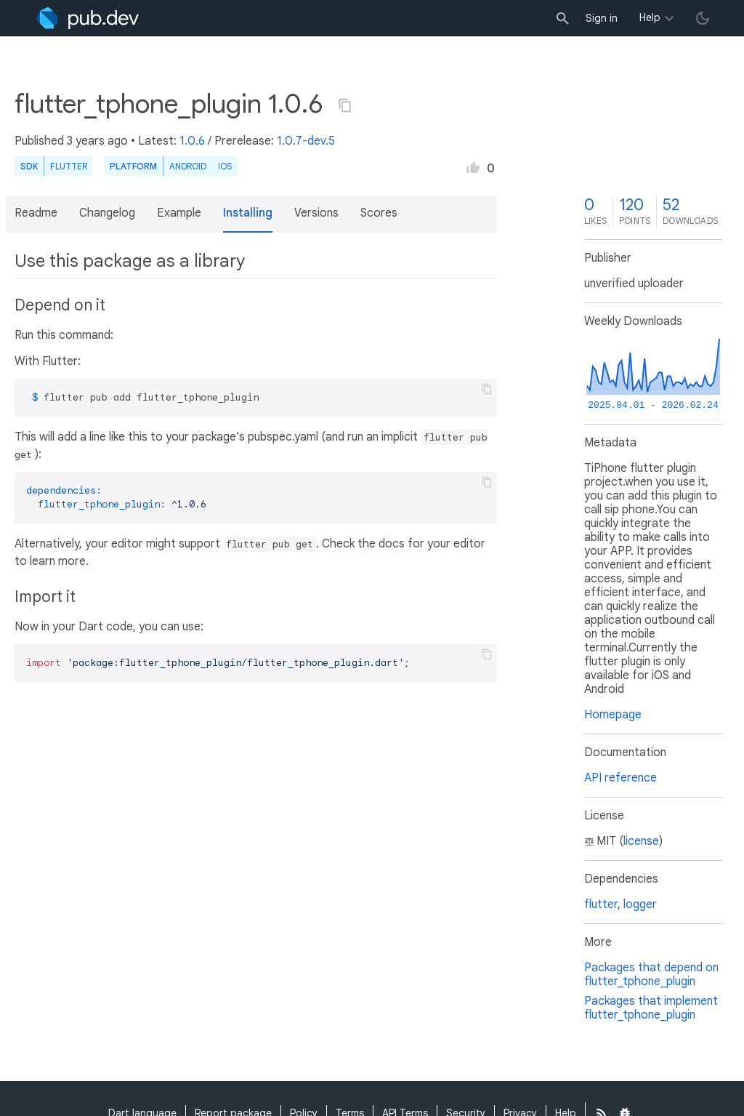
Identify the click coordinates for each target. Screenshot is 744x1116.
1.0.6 (192, 141)
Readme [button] (36, 213)
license (641, 841)
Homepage (613, 714)
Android (187, 166)
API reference (620, 778)
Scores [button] (378, 213)
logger (640, 904)
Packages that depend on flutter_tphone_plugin (651, 974)
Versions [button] (316, 213)
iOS (225, 166)
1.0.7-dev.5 (306, 141)
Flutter (68, 166)
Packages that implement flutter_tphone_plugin (651, 1008)
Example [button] (179, 213)
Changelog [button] (107, 213)
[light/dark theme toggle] (702, 18)
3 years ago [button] (97, 141)
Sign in (602, 18)
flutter (601, 904)
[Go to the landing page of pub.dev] (87, 18)
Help (649, 17)
